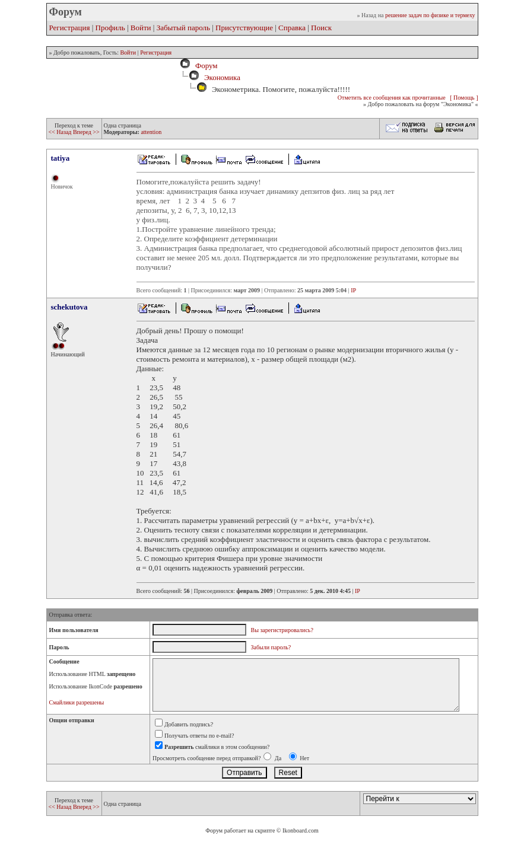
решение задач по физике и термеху (430, 15)
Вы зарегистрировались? (282, 630)
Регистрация (69, 27)
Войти (141, 27)
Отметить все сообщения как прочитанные (392, 97)
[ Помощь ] (464, 97)
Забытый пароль (183, 27)
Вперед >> (86, 132)
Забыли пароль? (271, 647)
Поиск (321, 27)
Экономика (222, 77)
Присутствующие (244, 27)
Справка (292, 27)
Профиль (110, 27)
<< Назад (61, 132)
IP (353, 290)
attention (151, 132)
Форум (204, 65)
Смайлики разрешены (76, 702)
